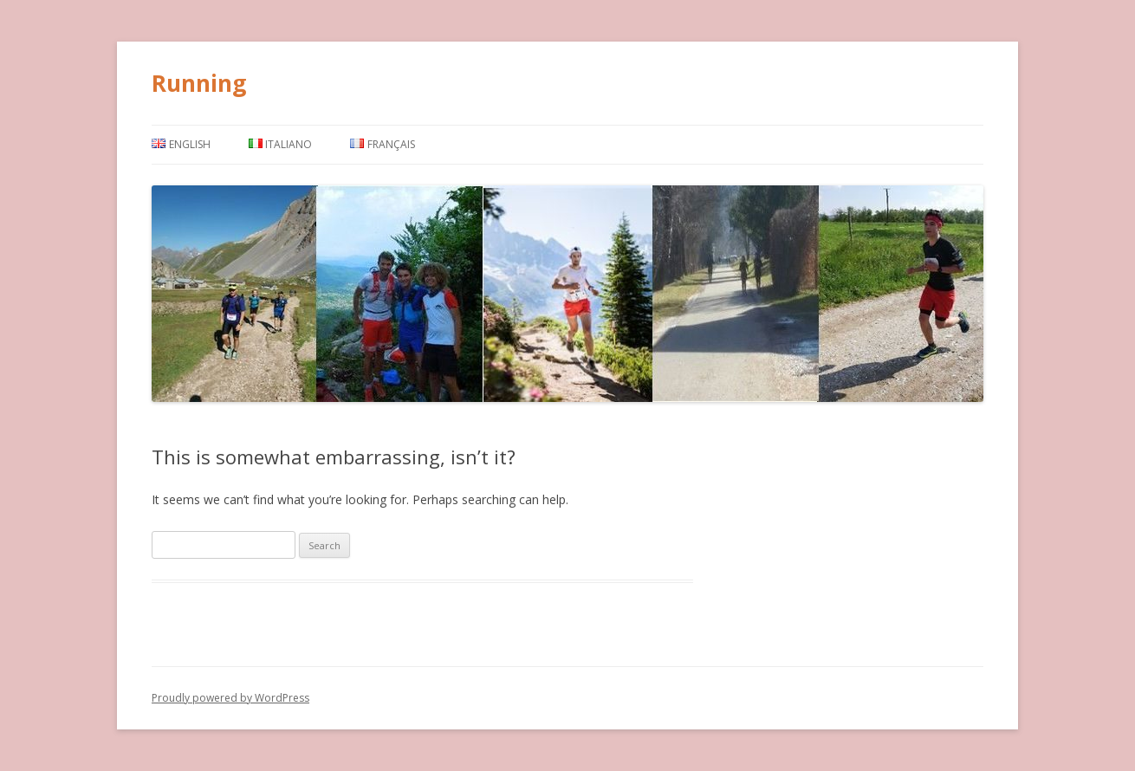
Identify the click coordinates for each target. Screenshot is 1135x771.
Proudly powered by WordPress (230, 697)
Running (199, 83)
